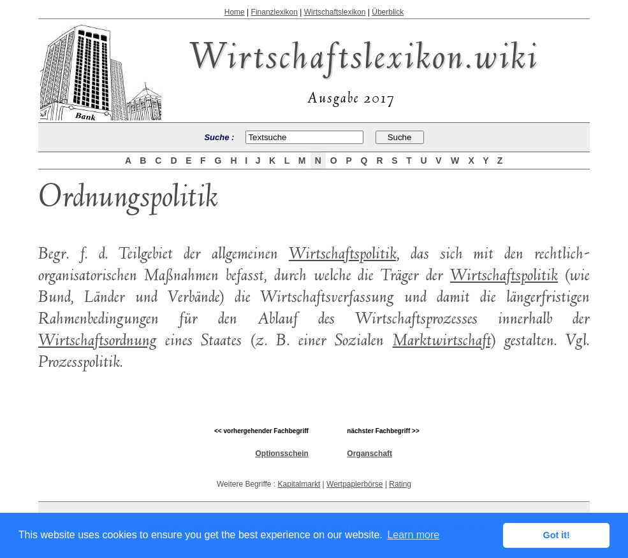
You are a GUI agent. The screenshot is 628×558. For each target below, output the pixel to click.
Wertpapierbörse (354, 484)
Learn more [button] (413, 534)
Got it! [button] (556, 535)
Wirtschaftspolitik (342, 255)
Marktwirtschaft (441, 341)
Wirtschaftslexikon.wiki (364, 60)
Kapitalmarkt (299, 484)
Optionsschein (281, 453)
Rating (400, 484)
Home (234, 12)
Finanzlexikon (274, 12)
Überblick (388, 12)
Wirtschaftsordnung (97, 341)
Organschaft (369, 453)
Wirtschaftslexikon (335, 12)
